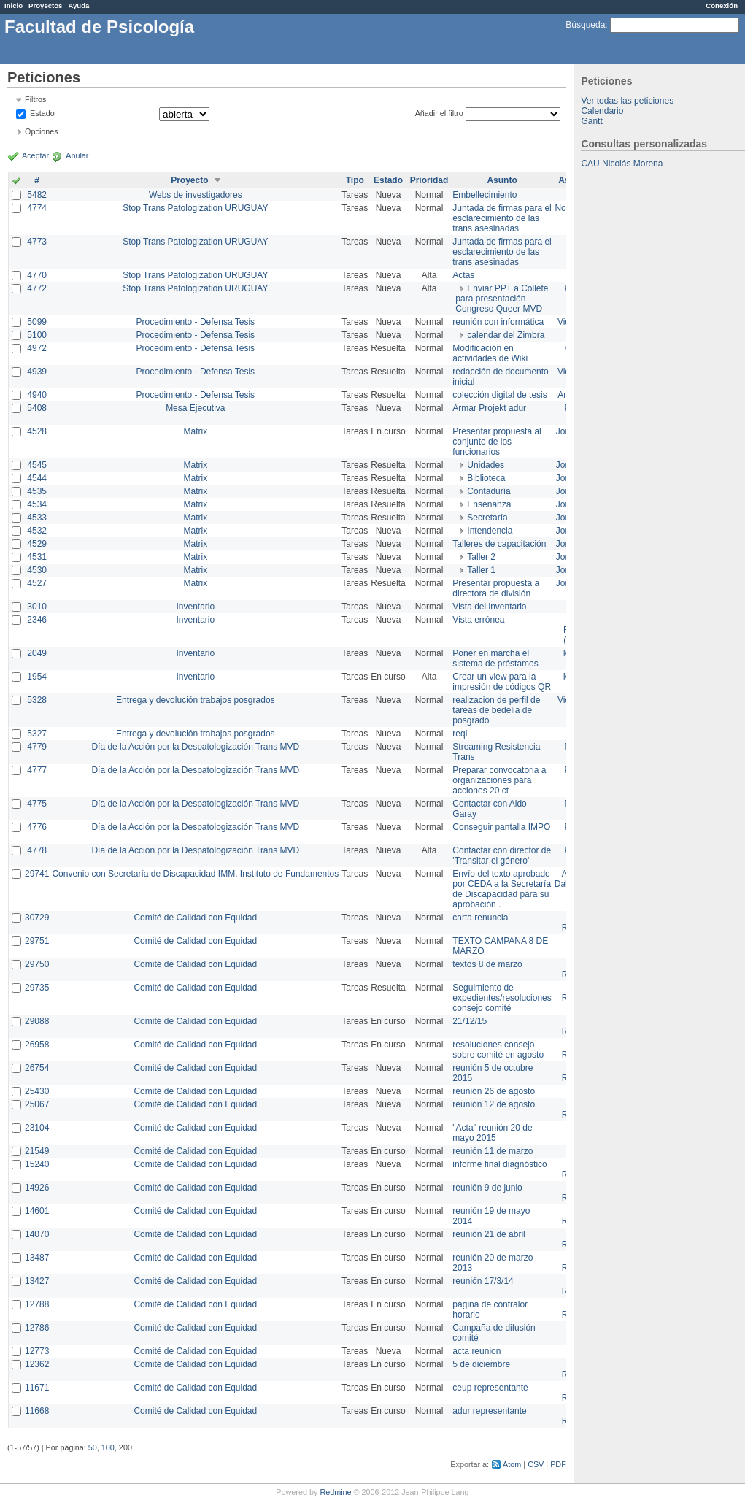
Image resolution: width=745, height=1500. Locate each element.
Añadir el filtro (439, 113)
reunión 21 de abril (488, 1234)
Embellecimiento (484, 195)
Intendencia (489, 531)
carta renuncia (480, 917)
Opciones (41, 131)
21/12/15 (469, 1021)
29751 (37, 941)
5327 (37, 733)
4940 (37, 395)
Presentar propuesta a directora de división (495, 588)
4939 (37, 371)
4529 (37, 544)
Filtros (35, 99)
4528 (37, 431)
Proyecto (189, 180)
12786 (37, 1328)
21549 (37, 1151)
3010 (37, 606)
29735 (37, 987)
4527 (37, 583)
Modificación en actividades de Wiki (490, 353)
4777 (37, 770)
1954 (37, 677)
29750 (37, 964)
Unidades (485, 465)
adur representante (489, 1411)
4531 (37, 557)
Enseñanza (489, 504)
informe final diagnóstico (499, 1164)
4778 (37, 850)
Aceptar (35, 155)
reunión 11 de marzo (492, 1151)
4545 (37, 465)
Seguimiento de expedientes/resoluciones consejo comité (501, 997)
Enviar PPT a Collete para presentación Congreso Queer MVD (501, 298)
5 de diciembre (481, 1364)
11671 (37, 1387)
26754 (37, 1068)
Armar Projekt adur (489, 408)
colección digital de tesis (499, 395)
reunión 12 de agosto (493, 1104)
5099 (37, 322)
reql (459, 733)
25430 (37, 1091)
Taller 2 (481, 557)
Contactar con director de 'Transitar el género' (501, 855)
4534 (37, 504)
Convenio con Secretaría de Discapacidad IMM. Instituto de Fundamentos (195, 874)
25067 (37, 1104)
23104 (37, 1128)
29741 (37, 874)
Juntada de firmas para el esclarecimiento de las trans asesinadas (501, 218)
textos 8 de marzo (487, 964)
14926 (37, 1187)
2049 (37, 653)
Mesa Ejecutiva (195, 408)
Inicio (13, 5)
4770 (37, 275)
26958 (37, 1044)
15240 (37, 1164)
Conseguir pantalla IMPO (501, 827)
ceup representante (490, 1387)
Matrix (195, 431)
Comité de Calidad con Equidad (195, 917)
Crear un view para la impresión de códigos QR (501, 682)
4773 (37, 241)
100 (108, 1447)
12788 (37, 1304)
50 (92, 1447)
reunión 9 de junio (487, 1187)
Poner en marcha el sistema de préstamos (495, 658)
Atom (512, 1464)
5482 (37, 195)
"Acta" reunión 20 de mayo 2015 (492, 1133)
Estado (42, 113)
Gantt (591, 121)
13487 (37, 1258)
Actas (463, 275)
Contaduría (488, 491)
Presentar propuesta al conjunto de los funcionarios (496, 441)
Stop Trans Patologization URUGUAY (195, 208)
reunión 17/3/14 (482, 1281)
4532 (37, 531)
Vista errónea (478, 620)
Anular (77, 155)
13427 (37, 1281)
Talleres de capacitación (499, 544)
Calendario (602, 111)
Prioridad (429, 180)
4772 (37, 288)
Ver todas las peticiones (627, 101)
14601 (37, 1211)
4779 (37, 747)
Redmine (335, 1492)
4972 (37, 348)
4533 (37, 517)
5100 (37, 335)
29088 (37, 1021)
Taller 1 (481, 570)
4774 (37, 208)
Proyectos (45, 5)
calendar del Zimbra (505, 335)
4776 (37, 827)
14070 (37, 1234)
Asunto (502, 180)
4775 (37, 804)
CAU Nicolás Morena (622, 163)
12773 (37, 1351)
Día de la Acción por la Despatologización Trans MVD (195, 747)
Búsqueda (585, 25)
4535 (37, 491)
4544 (37, 478)
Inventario (195, 606)
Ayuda (78, 5)
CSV (536, 1464)
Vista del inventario (489, 606)
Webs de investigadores (195, 195)
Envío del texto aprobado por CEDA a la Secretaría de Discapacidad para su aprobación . (501, 889)
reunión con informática (498, 322)
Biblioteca (486, 478)
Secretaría (487, 517)
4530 (37, 570)
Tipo (355, 180)
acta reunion (476, 1351)
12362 (37, 1364)
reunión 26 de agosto (493, 1091)
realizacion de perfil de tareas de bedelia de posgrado (496, 710)
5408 (37, 408)
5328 (37, 700)
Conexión (722, 5)
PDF (558, 1464)
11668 (37, 1411)
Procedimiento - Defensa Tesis (195, 322)
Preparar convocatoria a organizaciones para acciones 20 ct (499, 780)
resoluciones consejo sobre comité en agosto (498, 1049)
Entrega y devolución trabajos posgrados (195, 700)
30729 (37, 917)
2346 (37, 620)
